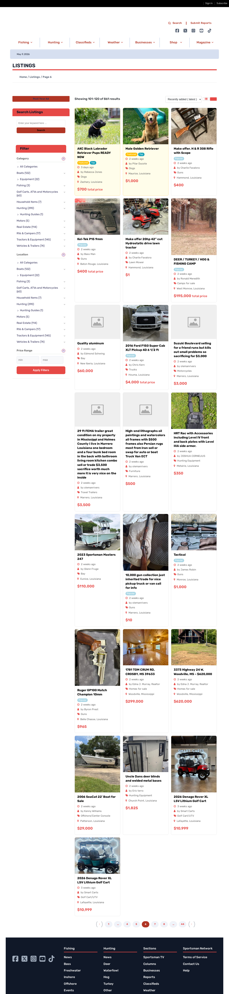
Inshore (69, 977)
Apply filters (41, 370)
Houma (133, 375)
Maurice (133, 174)
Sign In (209, 3)
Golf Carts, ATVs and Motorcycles (37, 194)
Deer (106, 964)
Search (41, 130)
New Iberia (86, 363)
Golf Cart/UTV (185, 816)
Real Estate (27, 227)
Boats (23, 173)
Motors (23, 221)
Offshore (70, 984)
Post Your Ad (41, 99)
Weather (149, 990)
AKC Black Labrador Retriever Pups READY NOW (94, 153)
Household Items (29, 202)
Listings (35, 77)
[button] (25, 42)
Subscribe (222, 3)
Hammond (183, 178)
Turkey (108, 984)
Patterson (86, 821)
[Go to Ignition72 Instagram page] (193, 31)
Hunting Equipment (188, 461)
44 (182, 924)
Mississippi (147, 694)
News (68, 957)
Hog (106, 977)
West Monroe (184, 289)
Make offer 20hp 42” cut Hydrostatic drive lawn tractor (144, 243)
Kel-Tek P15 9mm (90, 239)
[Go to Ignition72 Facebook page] (177, 31)
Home (23, 77)
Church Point (136, 801)
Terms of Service (195, 957)
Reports (149, 977)
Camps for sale (186, 283)
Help (186, 970)
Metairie (181, 466)
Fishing (23, 185)
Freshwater (72, 970)
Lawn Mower (136, 262)
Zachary (85, 182)
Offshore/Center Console (95, 816)
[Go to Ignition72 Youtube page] (201, 31)
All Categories (28, 166)
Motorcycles (184, 371)
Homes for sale (138, 689)
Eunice (84, 579)
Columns (149, 964)
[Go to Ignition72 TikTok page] (209, 31)
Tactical (180, 555)
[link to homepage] (45, 27)
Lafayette (182, 821)
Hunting (25, 208)
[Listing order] (183, 99)
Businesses (151, 970)
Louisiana (96, 182)
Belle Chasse (87, 719)
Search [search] (175, 23)
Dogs (84, 177)
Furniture (134, 471)
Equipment (29, 179)
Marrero (181, 376)
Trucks (133, 370)
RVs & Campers (28, 233)
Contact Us (191, 964)
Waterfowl (110, 970)
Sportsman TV (153, 957)
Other (107, 990)
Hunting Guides (31, 214)
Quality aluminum (90, 343)
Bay (83, 358)
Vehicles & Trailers (31, 246)
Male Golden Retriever (142, 148)
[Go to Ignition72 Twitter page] (185, 31)
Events (69, 990)
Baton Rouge (88, 264)
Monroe (181, 580)
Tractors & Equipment (34, 239)
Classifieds (151, 984)
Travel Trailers (89, 492)
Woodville (134, 694)
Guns (180, 172)
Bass (67, 964)
